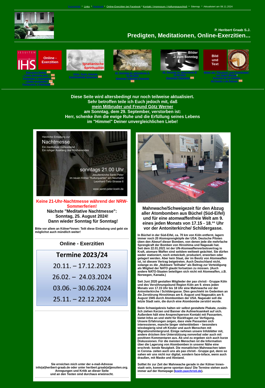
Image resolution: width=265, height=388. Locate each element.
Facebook (98, 6)
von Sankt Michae (226, 75)
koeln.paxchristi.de (188, 371)
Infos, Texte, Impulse (85, 74)
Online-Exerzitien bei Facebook (124, 6)
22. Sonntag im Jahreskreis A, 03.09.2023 (132, 74)
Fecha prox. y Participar (36, 84)
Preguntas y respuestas (37, 78)
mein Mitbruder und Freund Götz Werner (132, 106)
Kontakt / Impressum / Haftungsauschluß (165, 6)
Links (87, 6)
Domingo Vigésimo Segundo (132, 78)
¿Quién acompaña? (36, 81)
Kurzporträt (74, 6)
